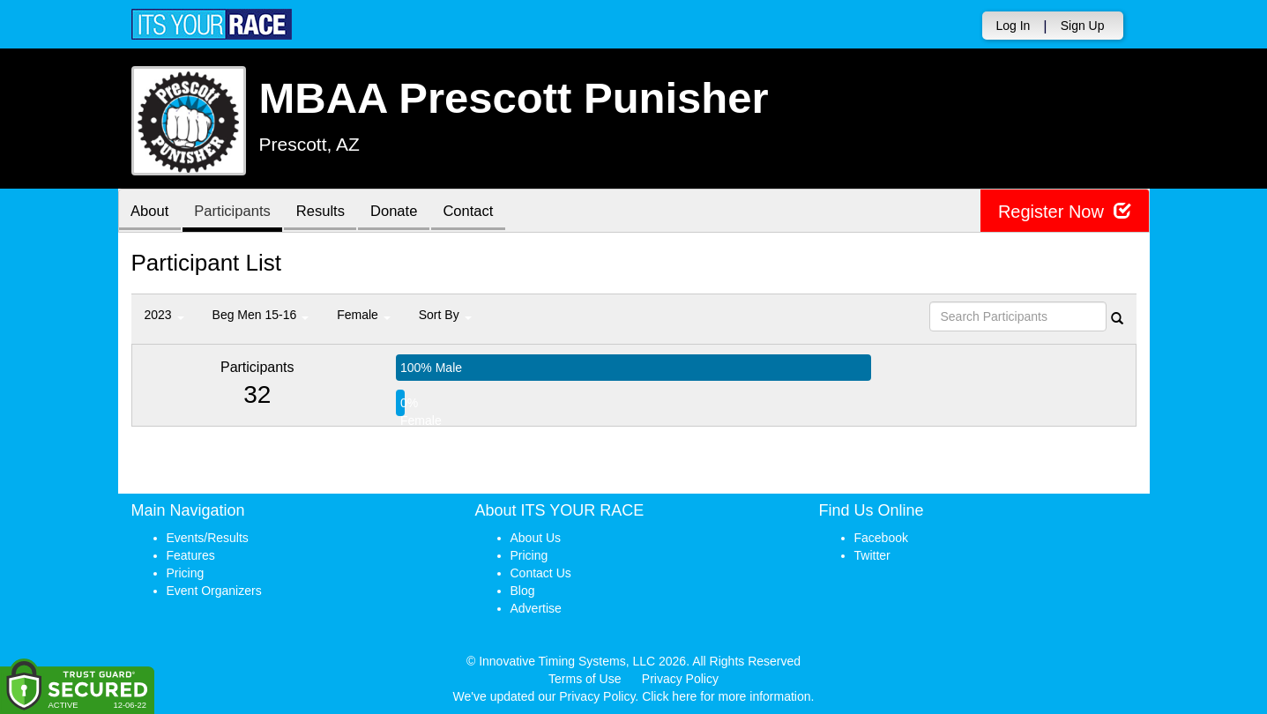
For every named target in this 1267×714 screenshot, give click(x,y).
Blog (523, 591)
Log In (1012, 26)
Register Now (1064, 211)
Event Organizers (214, 591)
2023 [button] (164, 315)
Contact (483, 212)
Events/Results (208, 538)
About (151, 212)
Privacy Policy (680, 679)
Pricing (186, 573)
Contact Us (541, 573)
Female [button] (364, 315)
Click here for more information (726, 696)
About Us (536, 538)
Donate (405, 212)
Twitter (872, 555)
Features (191, 555)
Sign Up (1083, 26)
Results (329, 212)
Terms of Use (584, 679)
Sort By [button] (445, 315)
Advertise (536, 608)
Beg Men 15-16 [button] (260, 315)
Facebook (881, 538)
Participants (237, 212)
